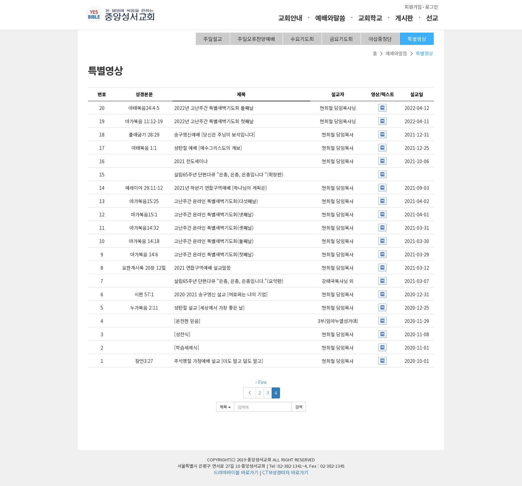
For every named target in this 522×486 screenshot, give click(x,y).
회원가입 (413, 6)
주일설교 (212, 38)
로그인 (431, 6)
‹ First (261, 382)
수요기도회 (302, 38)
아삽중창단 (380, 38)
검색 (298, 406)
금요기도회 (341, 38)
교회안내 (290, 18)
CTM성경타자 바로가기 (285, 472)
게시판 (404, 18)
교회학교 (370, 18)
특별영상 (416, 38)
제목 (225, 406)
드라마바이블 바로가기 (236, 472)
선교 (432, 18)
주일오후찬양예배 (256, 38)
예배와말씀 (330, 18)
